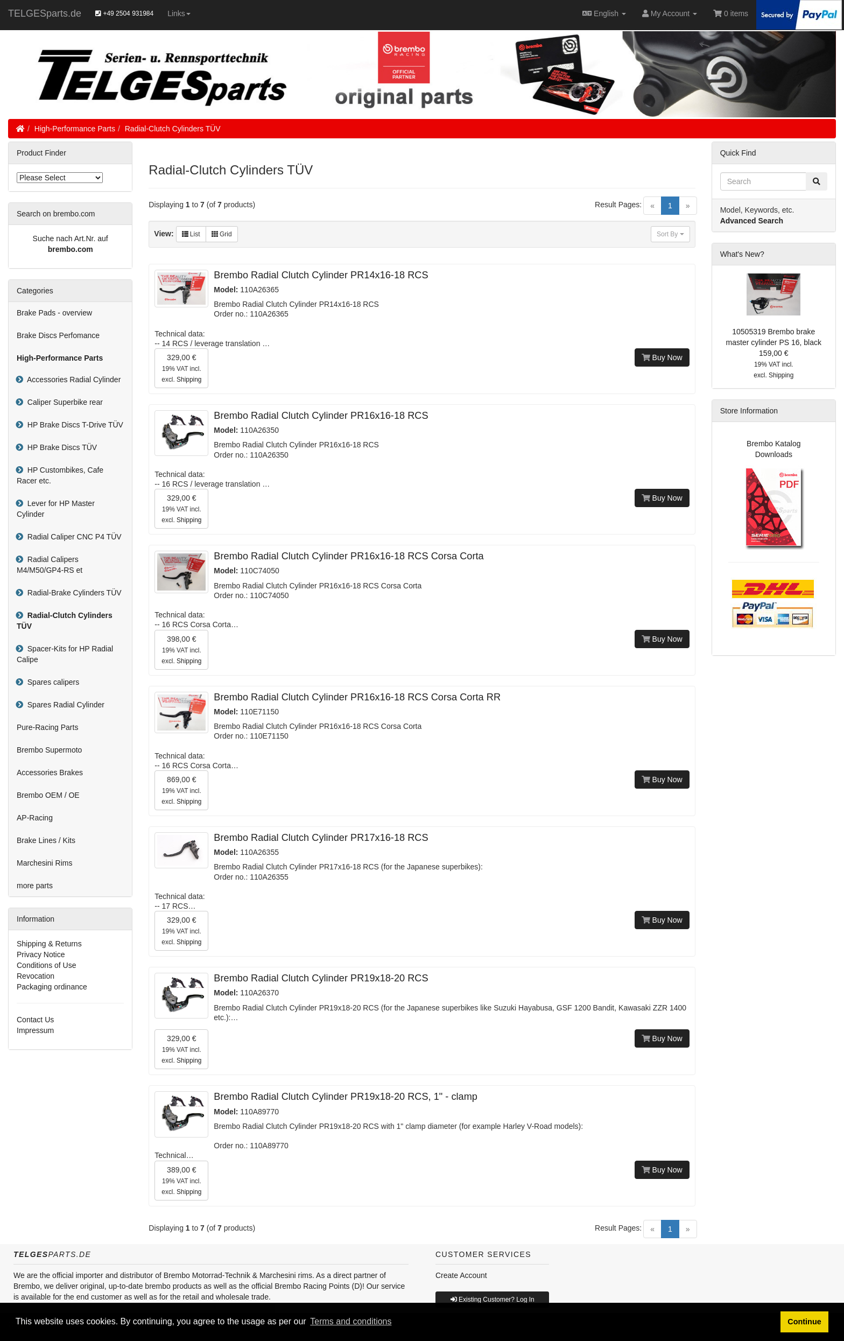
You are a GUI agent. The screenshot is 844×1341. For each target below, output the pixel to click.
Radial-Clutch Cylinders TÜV (173, 128)
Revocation (35, 976)
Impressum (35, 1030)
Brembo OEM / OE (48, 795)
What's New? (742, 254)
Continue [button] (804, 1321)
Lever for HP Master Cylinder (56, 508)
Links (179, 13)
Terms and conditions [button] (350, 1321)
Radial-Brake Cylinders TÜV (72, 592)
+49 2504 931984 (124, 13)
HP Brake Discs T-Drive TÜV (73, 424)
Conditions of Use (46, 965)
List (191, 234)
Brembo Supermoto (49, 750)
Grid (222, 234)
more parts (35, 885)
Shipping (189, 379)
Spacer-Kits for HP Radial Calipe (65, 654)
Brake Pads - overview (54, 312)
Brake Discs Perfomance (58, 335)
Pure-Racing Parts (47, 727)
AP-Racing (35, 817)
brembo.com (70, 249)
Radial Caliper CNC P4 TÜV (72, 536)
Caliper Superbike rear (63, 402)
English (604, 13)
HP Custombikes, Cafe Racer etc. (60, 475)
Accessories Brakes (50, 772)
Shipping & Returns (49, 943)
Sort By (670, 234)
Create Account (461, 1275)
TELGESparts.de (44, 13)
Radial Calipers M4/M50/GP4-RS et (49, 564)
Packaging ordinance (52, 986)
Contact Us (35, 1019)
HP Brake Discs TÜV (60, 447)
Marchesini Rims (44, 863)
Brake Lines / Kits (46, 840)
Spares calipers (51, 682)
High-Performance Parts (74, 128)
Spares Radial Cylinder (63, 704)
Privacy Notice (41, 954)
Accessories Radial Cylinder (72, 379)
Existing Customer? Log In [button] (492, 1299)
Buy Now (662, 357)
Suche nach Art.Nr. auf (70, 238)
